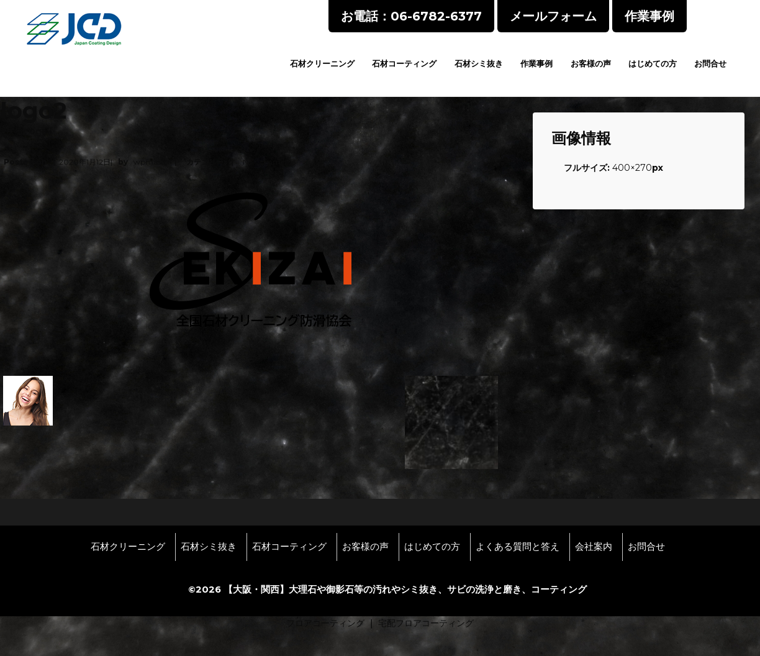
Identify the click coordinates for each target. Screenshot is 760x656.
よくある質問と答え (517, 546)
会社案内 (593, 546)
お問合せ (710, 63)
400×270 (632, 167)
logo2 (40, 131)
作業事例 (536, 63)
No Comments (269, 161)
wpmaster (152, 161)
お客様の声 (591, 63)
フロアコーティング (325, 623)
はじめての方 (652, 63)
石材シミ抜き (479, 63)
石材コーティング (404, 63)
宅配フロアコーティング (426, 623)
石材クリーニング (322, 63)
